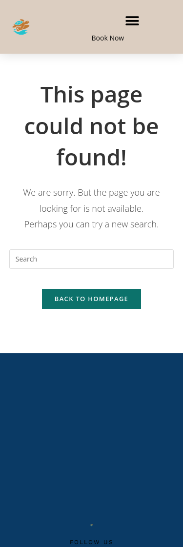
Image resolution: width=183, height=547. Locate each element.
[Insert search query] (91, 259)
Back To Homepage (91, 298)
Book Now (108, 37)
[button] (133, 21)
